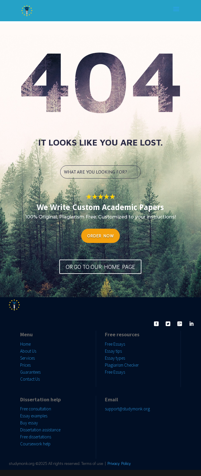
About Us (28, 351)
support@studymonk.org (127, 409)
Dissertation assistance (40, 430)
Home (25, 344)
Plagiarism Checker (122, 365)
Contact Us (30, 379)
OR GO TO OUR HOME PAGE (100, 266)
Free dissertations (35, 437)
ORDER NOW (100, 236)
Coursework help (35, 444)
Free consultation (35, 409)
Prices (25, 365)
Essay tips (113, 351)
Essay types (115, 358)
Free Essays (115, 344)
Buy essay (29, 423)
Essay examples (33, 416)
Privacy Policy (119, 463)
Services (27, 358)
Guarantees (30, 372)
